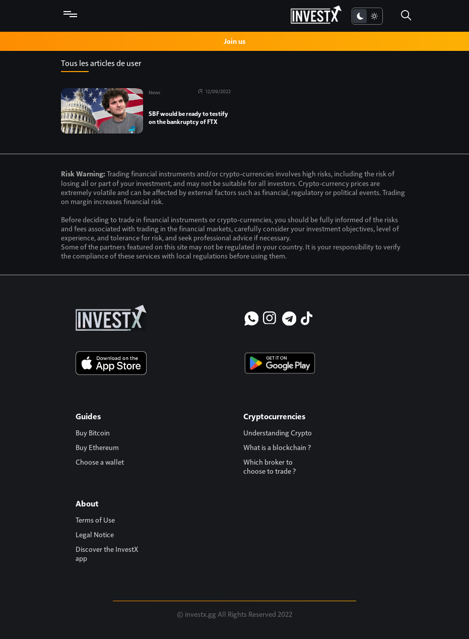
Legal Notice (95, 534)
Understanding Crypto (277, 432)
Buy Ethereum (97, 447)
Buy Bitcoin (93, 432)
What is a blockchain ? (277, 447)
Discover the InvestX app (107, 553)
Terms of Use (95, 519)
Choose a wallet (100, 461)
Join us (234, 41)
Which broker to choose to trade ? (269, 466)
